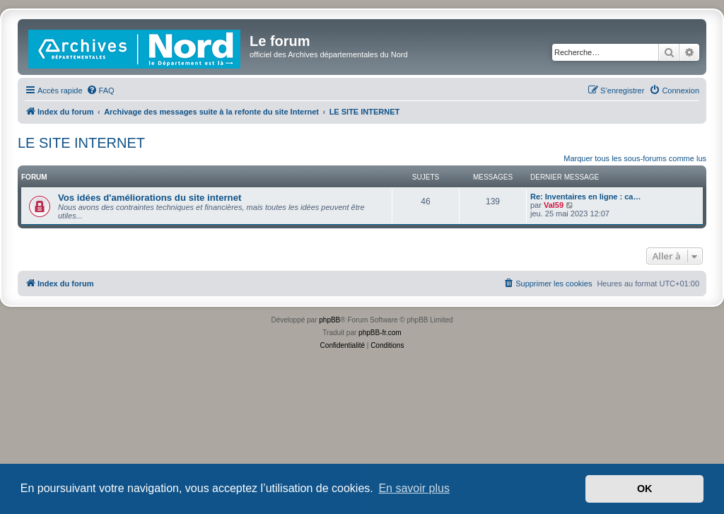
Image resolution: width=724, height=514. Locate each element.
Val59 (554, 205)
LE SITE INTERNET (81, 143)
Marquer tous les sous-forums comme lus (635, 158)
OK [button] (645, 488)
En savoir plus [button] (414, 488)
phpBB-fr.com (380, 333)
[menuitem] (100, 90)
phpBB (329, 320)
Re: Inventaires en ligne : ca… (585, 196)
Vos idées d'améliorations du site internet (149, 197)
